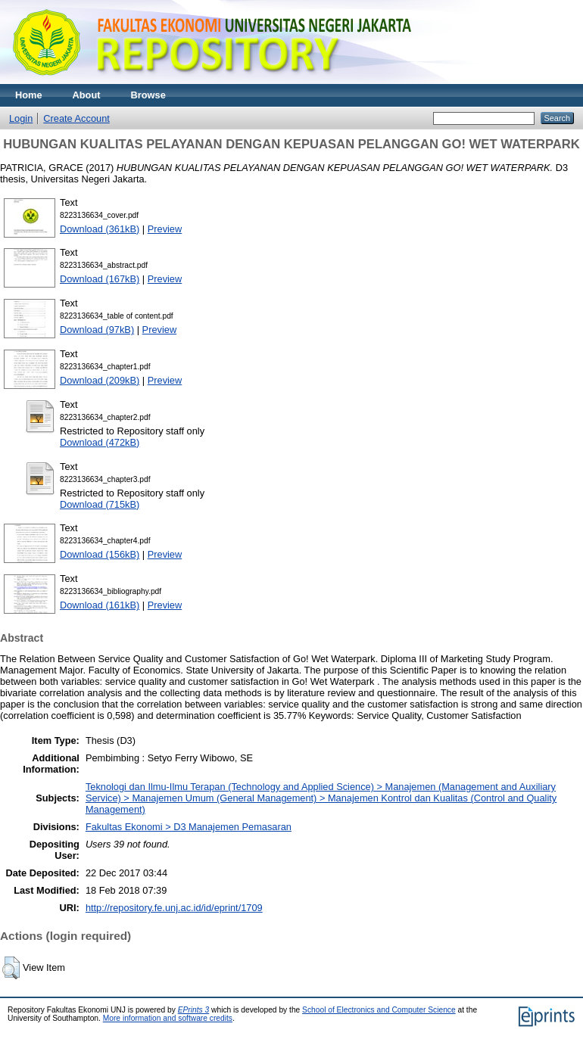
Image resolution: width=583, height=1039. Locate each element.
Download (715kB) (99, 504)
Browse (148, 95)
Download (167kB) (99, 279)
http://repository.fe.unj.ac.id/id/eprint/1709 (174, 907)
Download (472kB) (99, 442)
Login (21, 118)
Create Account (76, 118)
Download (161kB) (99, 605)
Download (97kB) (97, 329)
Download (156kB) (99, 554)
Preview (165, 229)
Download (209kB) (99, 380)
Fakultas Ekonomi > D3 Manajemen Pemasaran (189, 826)
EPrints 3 (194, 1010)
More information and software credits (167, 1018)
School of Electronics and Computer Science (379, 1010)
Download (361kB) (99, 229)
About (87, 95)
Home (28, 95)
